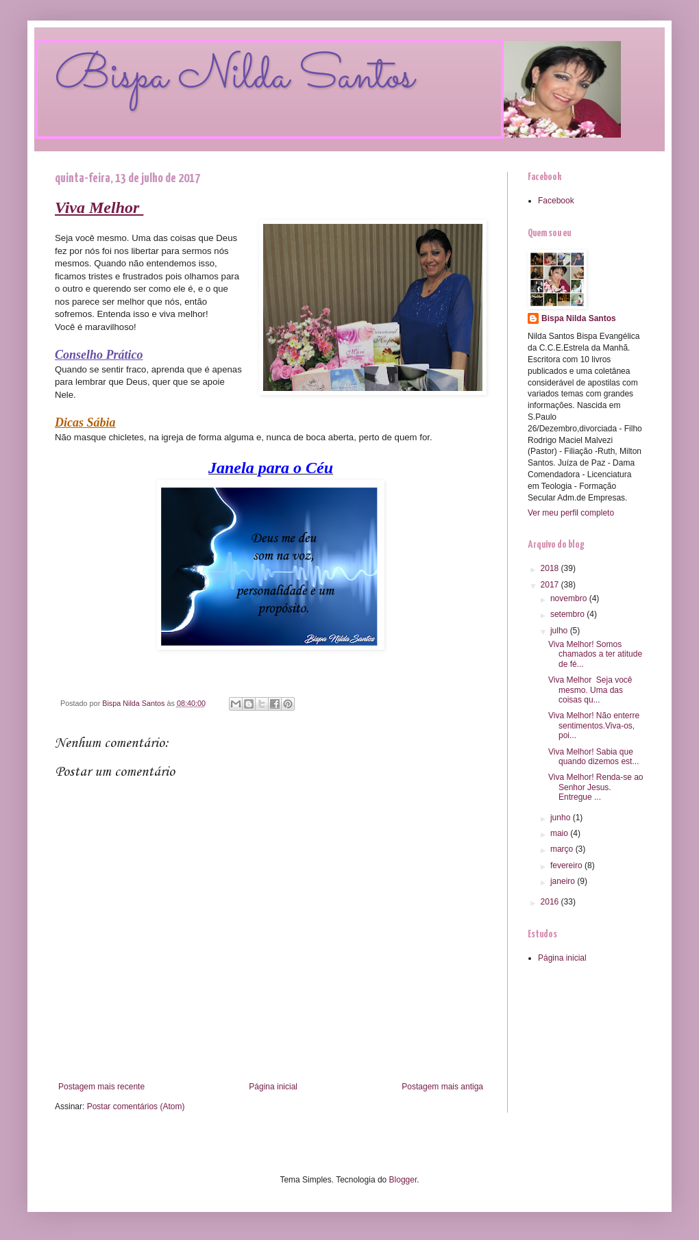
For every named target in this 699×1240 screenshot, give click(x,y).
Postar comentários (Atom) (136, 1106)
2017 (551, 585)
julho (560, 630)
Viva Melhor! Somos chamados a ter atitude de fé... (595, 654)
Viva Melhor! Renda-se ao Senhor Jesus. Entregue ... (595, 787)
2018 (551, 568)
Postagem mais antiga (442, 1086)
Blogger (403, 1180)
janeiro (563, 881)
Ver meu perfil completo (571, 513)
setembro (568, 614)
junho (561, 817)
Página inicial (273, 1086)
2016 (551, 902)
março (563, 849)
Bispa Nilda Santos (234, 77)
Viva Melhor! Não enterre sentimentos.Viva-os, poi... (593, 725)
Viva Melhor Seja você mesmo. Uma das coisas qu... (590, 690)
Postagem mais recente (101, 1086)
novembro (569, 598)
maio (560, 833)
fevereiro (567, 865)
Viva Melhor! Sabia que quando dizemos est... (593, 756)
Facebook (556, 200)
